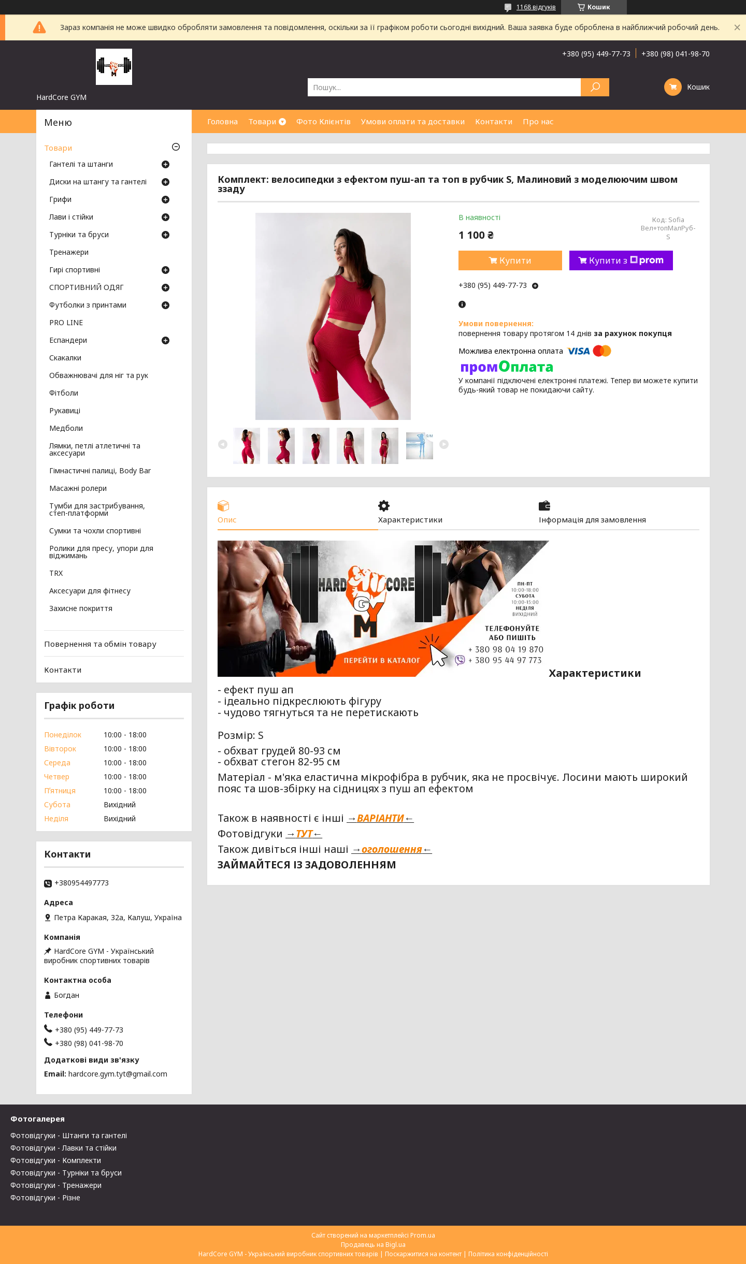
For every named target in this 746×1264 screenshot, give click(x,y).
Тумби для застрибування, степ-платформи (97, 510)
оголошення (392, 849)
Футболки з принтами (87, 305)
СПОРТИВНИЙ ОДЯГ (86, 288)
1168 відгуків (536, 7)
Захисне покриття (80, 609)
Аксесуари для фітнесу (90, 591)
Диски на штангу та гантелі (98, 182)
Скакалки (65, 358)
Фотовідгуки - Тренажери (56, 1185)
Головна (222, 121)
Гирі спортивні (74, 270)
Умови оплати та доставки (413, 121)
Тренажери (69, 253)
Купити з (626, 260)
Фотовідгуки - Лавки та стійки (63, 1148)
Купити (515, 260)
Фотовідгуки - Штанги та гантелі (68, 1135)
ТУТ (304, 833)
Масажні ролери (78, 489)
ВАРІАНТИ (380, 818)
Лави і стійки (71, 217)
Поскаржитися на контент (423, 1254)
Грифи (60, 200)
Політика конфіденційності (508, 1254)
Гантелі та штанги (81, 165)
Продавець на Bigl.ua (373, 1244)
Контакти (493, 121)
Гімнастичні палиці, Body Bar (100, 471)
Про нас (538, 121)
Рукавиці (64, 411)
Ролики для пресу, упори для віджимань (101, 552)
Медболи (66, 429)
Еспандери (68, 341)
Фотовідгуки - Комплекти (55, 1160)
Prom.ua (422, 1235)
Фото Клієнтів (323, 121)
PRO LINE (66, 323)
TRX (56, 574)
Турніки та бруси (79, 235)
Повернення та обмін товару (100, 643)
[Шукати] (595, 87)
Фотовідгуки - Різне (45, 1197)
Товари (262, 121)
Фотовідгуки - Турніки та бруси (66, 1173)
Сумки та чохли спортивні (95, 531)
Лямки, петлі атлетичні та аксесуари (94, 450)
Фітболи (63, 393)
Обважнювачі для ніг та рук (98, 376)
